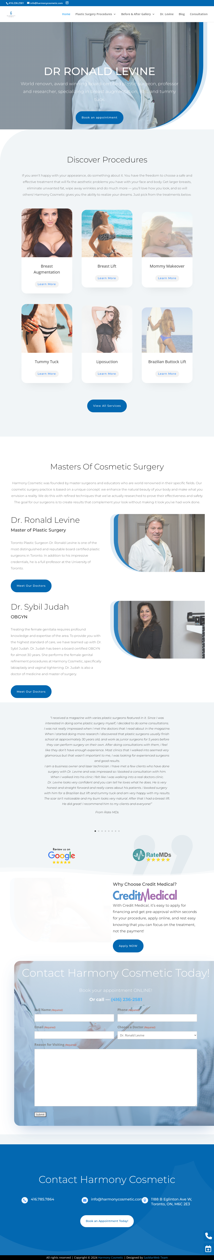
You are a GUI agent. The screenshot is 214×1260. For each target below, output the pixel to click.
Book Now (208, 1249)
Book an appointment (96, 117)
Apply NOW (128, 946)
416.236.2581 (208, 1236)
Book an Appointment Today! (107, 1221)
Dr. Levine (167, 14)
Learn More (47, 284)
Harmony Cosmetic (110, 1257)
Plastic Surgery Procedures (93, 14)
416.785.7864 (42, 1199)
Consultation (199, 14)
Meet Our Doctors (31, 585)
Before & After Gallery (136, 14)
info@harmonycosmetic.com (117, 1199)
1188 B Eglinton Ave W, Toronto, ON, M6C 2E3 (171, 1201)
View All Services (107, 406)
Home (66, 14)
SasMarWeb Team (156, 1257)
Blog (182, 14)
